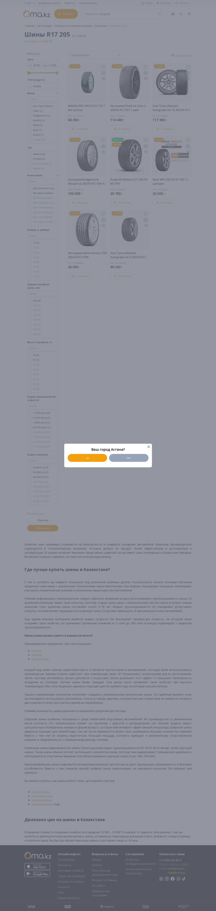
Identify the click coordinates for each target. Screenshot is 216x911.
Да (87, 457)
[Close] (148, 447)
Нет (129, 457)
